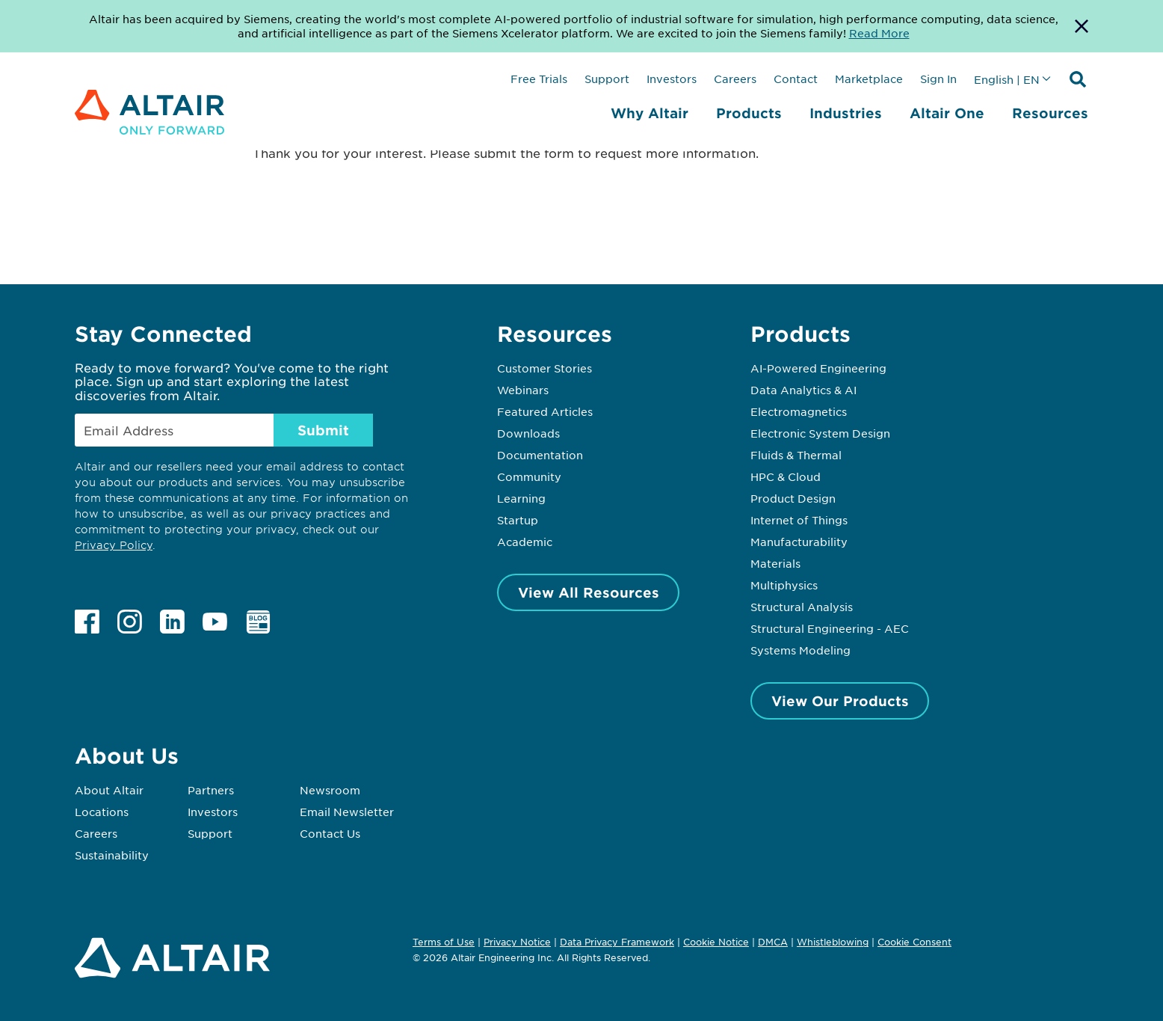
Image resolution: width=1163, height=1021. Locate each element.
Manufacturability (799, 541)
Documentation (540, 455)
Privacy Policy (113, 545)
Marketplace (869, 78)
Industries (845, 113)
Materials (775, 563)
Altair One (947, 113)
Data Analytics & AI (803, 389)
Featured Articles (545, 411)
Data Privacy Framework (617, 942)
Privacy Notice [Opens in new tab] (517, 942)
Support (606, 78)
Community (529, 476)
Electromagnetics (798, 411)
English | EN (1007, 79)
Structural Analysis (801, 606)
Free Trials (538, 78)
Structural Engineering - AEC (829, 628)
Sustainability (112, 855)
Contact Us (330, 833)
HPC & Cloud (785, 476)
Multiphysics (784, 585)
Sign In (938, 78)
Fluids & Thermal (796, 455)
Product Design (793, 498)
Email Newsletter (347, 811)
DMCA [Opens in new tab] (773, 942)
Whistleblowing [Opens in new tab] (833, 942)
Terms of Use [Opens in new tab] (444, 942)
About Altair (109, 790)
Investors (672, 78)
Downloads (528, 433)
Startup (517, 520)
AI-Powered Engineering (818, 368)
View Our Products (840, 701)
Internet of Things (799, 520)
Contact (796, 78)
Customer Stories (544, 368)
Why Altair (649, 113)
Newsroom (330, 790)
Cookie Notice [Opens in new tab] (716, 942)
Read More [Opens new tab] (879, 33)
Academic (524, 541)
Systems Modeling (800, 650)
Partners (211, 790)
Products (749, 113)
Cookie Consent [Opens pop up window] (914, 942)
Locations (102, 811)
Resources (1050, 113)
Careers (735, 78)
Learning (521, 498)
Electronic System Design (820, 433)
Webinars (523, 389)
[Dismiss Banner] (1081, 26)
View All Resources (588, 592)
